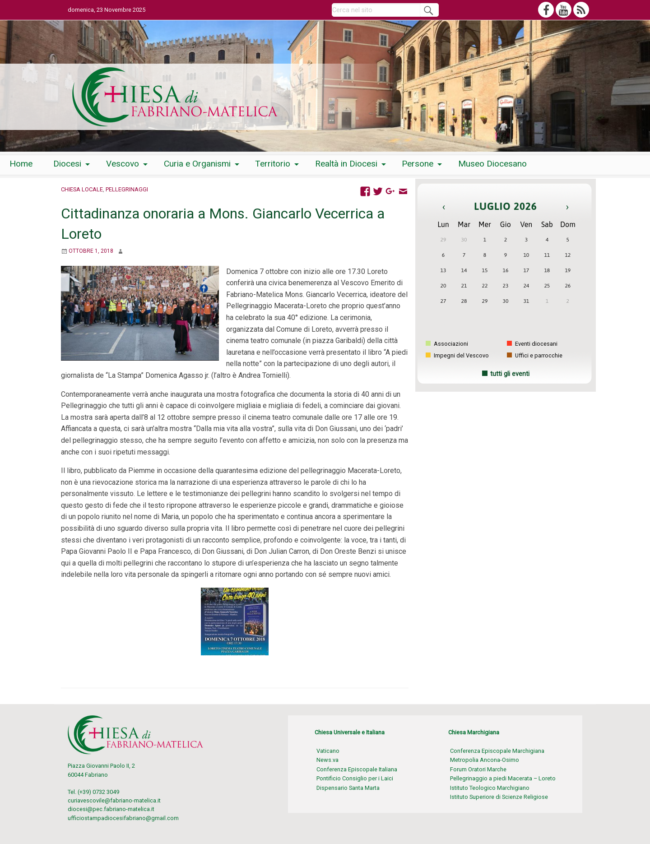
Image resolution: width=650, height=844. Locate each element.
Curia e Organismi (197, 163)
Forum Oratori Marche (478, 769)
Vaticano (327, 750)
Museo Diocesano (492, 163)
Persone (417, 163)
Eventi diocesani (532, 343)
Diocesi (67, 163)
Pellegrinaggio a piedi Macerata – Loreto (503, 778)
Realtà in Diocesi (346, 163)
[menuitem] (21, 164)
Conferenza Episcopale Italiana (356, 769)
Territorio (272, 163)
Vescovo (122, 163)
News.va (327, 759)
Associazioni (447, 343)
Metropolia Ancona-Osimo (484, 759)
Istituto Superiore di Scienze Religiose (499, 796)
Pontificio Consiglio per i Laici (354, 778)
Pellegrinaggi (127, 189)
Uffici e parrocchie (534, 355)
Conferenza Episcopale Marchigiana (497, 750)
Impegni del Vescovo (457, 355)
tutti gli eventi (509, 374)
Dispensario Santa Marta (348, 787)
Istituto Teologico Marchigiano (489, 787)
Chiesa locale (82, 189)
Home (20, 163)
